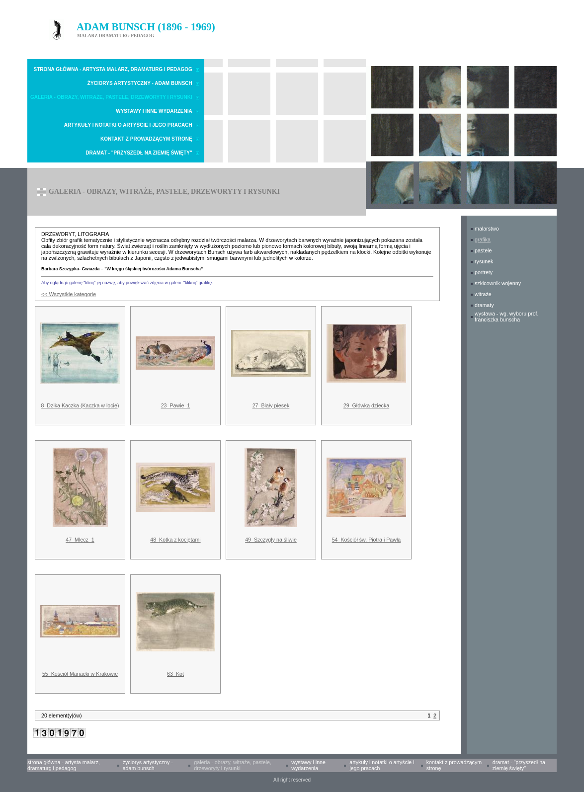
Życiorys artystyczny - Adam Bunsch (139, 83)
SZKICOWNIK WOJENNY (498, 283)
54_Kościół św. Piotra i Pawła (366, 540)
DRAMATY (484, 305)
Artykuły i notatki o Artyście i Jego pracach (128, 125)
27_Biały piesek (271, 405)
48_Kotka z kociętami (175, 540)
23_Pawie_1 (175, 405)
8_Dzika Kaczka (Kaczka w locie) (80, 405)
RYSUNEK (484, 261)
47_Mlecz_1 (80, 540)
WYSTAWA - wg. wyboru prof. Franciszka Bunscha (507, 316)
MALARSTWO (487, 229)
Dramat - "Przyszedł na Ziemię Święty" (138, 153)
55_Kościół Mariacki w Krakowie (80, 674)
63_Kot (175, 674)
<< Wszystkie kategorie (68, 294)
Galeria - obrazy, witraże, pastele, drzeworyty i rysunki (111, 97)
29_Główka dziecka (366, 405)
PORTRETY (484, 272)
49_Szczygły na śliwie (271, 540)
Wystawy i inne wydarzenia (154, 111)
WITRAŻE (483, 294)
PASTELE (483, 250)
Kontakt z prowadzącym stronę (146, 139)
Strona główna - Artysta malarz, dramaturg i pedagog (113, 69)
